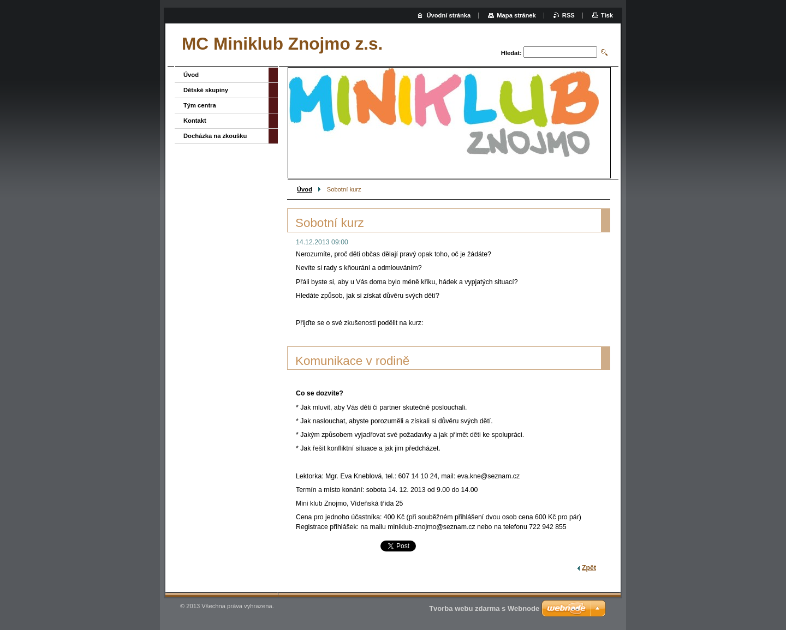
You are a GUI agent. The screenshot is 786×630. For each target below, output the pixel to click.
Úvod (304, 189)
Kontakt (194, 120)
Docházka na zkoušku (215, 136)
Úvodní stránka (448, 15)
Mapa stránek (516, 15)
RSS (568, 15)
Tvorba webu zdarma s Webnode (484, 608)
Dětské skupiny (205, 90)
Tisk (607, 15)
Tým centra (199, 105)
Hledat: (511, 53)
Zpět (589, 568)
